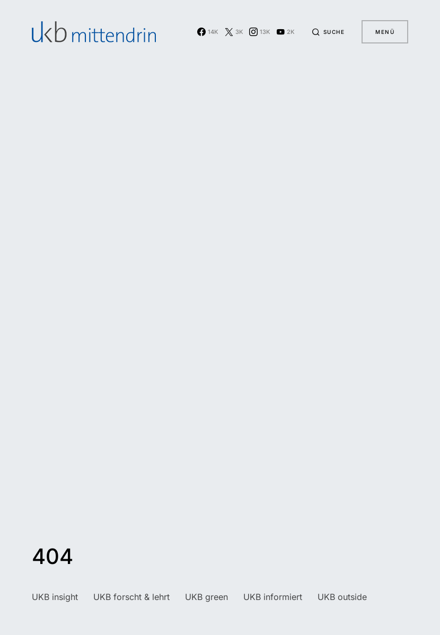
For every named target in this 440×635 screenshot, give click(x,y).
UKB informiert (272, 597)
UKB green (206, 597)
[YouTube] (285, 32)
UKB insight (55, 597)
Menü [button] (384, 32)
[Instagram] (259, 32)
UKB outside (342, 597)
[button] (328, 32)
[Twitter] (234, 32)
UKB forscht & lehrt (131, 597)
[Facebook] (207, 32)
